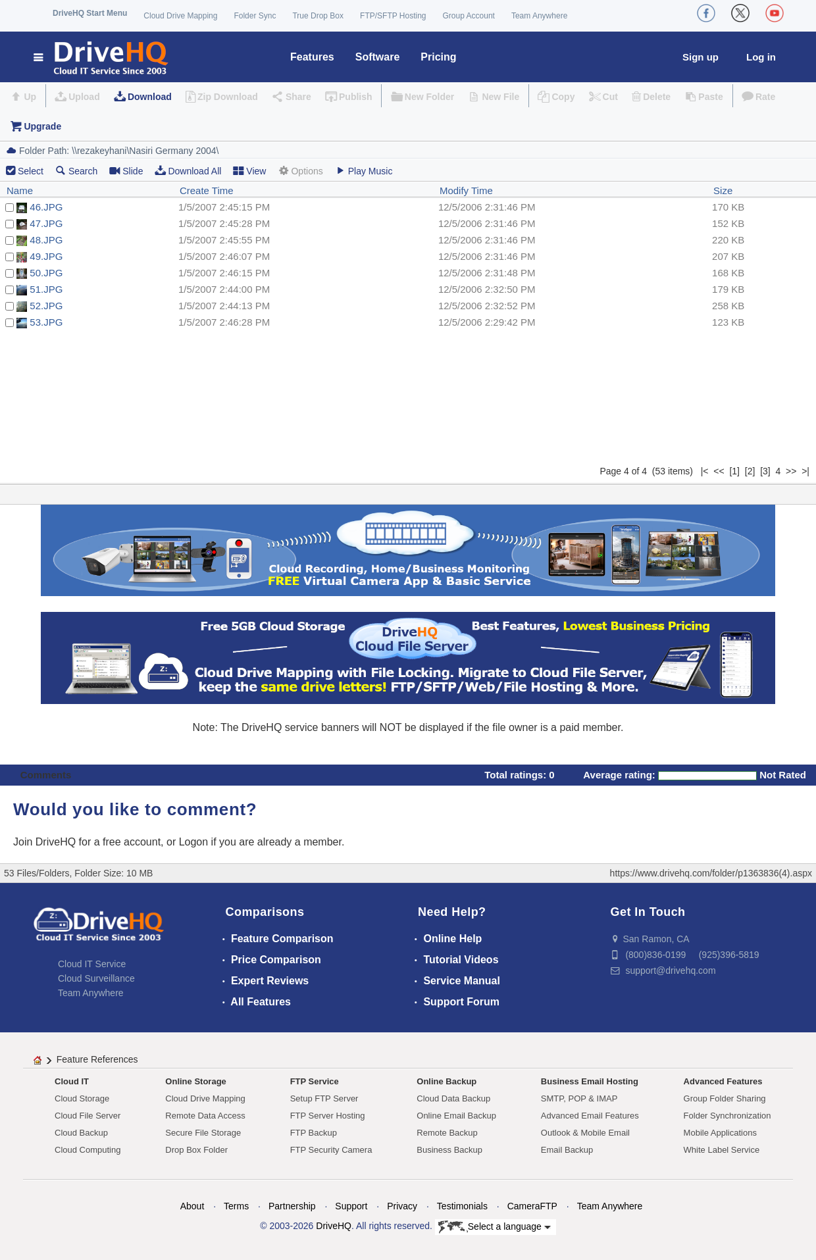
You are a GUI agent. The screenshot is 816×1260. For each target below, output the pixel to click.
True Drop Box (318, 15)
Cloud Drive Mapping (180, 15)
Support (351, 1206)
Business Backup (449, 1150)
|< (705, 471)
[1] (734, 471)
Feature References (97, 1059)
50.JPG (46, 272)
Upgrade (42, 126)
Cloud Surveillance (96, 978)
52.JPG (46, 305)
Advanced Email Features (590, 1116)
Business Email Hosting (589, 1081)
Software (377, 57)
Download (150, 96)
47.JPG (46, 223)
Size (722, 190)
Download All (188, 170)
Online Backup (446, 1081)
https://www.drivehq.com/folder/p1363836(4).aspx (711, 873)
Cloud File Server (87, 1116)
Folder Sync (255, 15)
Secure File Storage (203, 1133)
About (192, 1206)
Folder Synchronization (727, 1116)
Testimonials (462, 1206)
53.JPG (46, 322)
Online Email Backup (456, 1116)
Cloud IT (72, 1081)
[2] (750, 471)
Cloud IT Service (92, 964)
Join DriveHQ (46, 841)
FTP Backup (313, 1133)
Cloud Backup (81, 1133)
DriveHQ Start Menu (90, 13)
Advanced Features (723, 1081)
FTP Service (314, 1081)
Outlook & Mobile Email (585, 1133)
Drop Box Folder (196, 1150)
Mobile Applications (720, 1133)
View (249, 170)
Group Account (469, 15)
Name (20, 190)
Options (300, 170)
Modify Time (466, 190)
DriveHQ (333, 1226)
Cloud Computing (87, 1150)
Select (30, 171)
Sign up (700, 57)
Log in (761, 57)
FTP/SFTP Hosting (393, 15)
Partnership (292, 1206)
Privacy (402, 1206)
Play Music (364, 170)
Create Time (207, 190)
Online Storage (195, 1081)
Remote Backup (447, 1133)
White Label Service (722, 1150)
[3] (765, 471)
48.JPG (46, 239)
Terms (236, 1206)
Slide (126, 170)
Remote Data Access (205, 1116)
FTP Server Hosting (327, 1116)
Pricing (438, 57)
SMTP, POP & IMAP (579, 1098)
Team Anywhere (539, 15)
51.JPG (46, 289)
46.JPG (46, 207)
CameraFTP (532, 1206)
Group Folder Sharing (725, 1098)
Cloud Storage (82, 1098)
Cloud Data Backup (453, 1098)
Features (312, 57)
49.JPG (46, 256)
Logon (194, 841)
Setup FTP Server (324, 1098)
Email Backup (567, 1150)
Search (76, 170)
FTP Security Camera (331, 1150)
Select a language (494, 1227)
